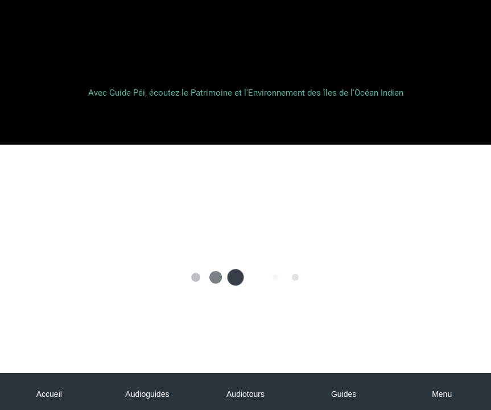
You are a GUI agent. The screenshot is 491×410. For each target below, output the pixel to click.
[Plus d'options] (442, 391)
